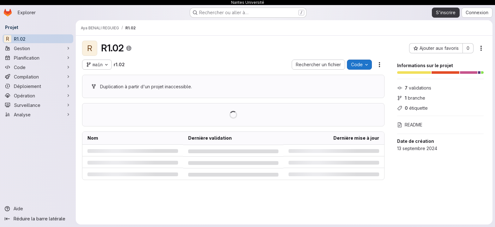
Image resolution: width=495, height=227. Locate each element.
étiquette (412, 108)
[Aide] (38, 208)
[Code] (38, 67)
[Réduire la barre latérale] (38, 218)
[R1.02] (38, 38)
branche (411, 98)
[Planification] (38, 57)
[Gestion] (38, 48)
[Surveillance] (38, 105)
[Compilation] (38, 76)
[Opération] (38, 95)
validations (414, 87)
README (409, 124)
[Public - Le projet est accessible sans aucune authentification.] (128, 48)
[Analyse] (38, 114)
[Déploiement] (38, 86)
